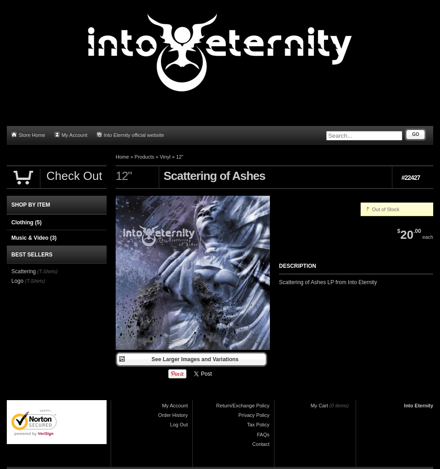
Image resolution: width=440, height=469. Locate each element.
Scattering (23, 271)
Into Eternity (418, 405)
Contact (260, 444)
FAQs (263, 434)
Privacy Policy (254, 415)
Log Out (179, 424)
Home (122, 157)
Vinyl (165, 157)
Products (144, 157)
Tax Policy (258, 424)
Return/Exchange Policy (242, 405)
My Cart (319, 405)
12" (179, 157)
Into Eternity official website (130, 135)
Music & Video (34, 238)
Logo (17, 281)
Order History (173, 415)
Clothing (26, 222)
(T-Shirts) (47, 271)
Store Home (28, 135)
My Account (71, 135)
